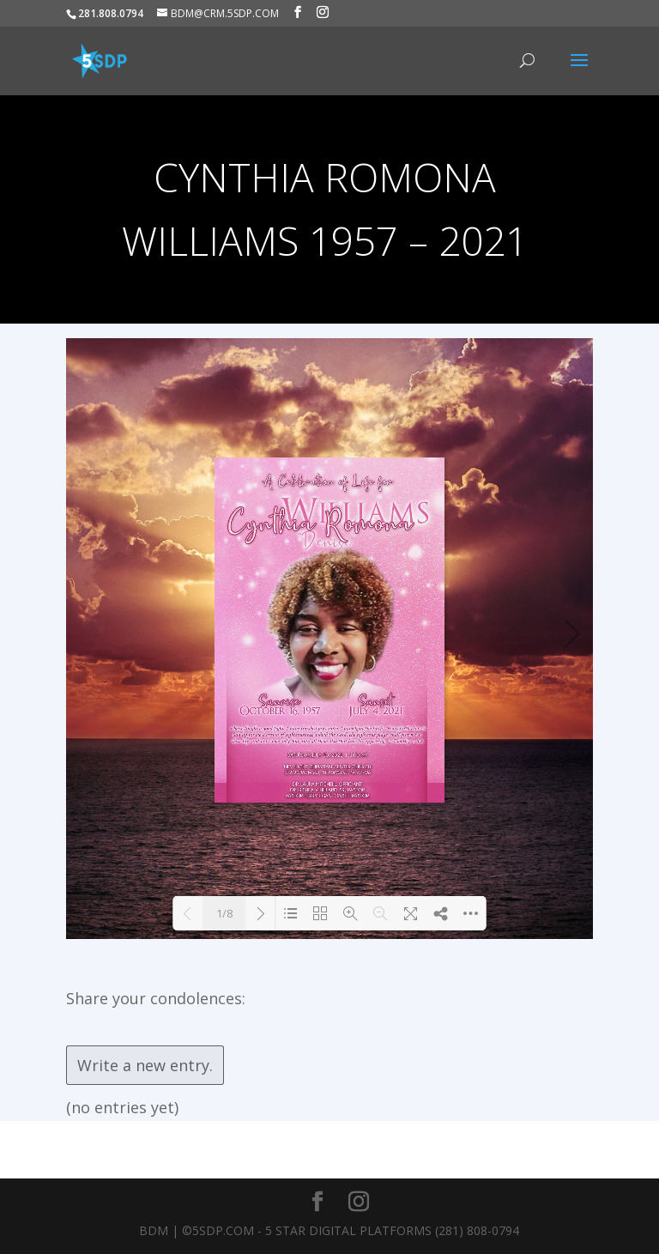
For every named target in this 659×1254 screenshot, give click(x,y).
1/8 (224, 913)
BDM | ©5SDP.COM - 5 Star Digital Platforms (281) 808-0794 (329, 1230)
